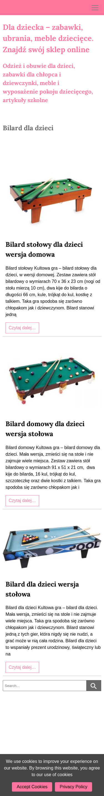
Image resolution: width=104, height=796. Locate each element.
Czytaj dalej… (22, 327)
